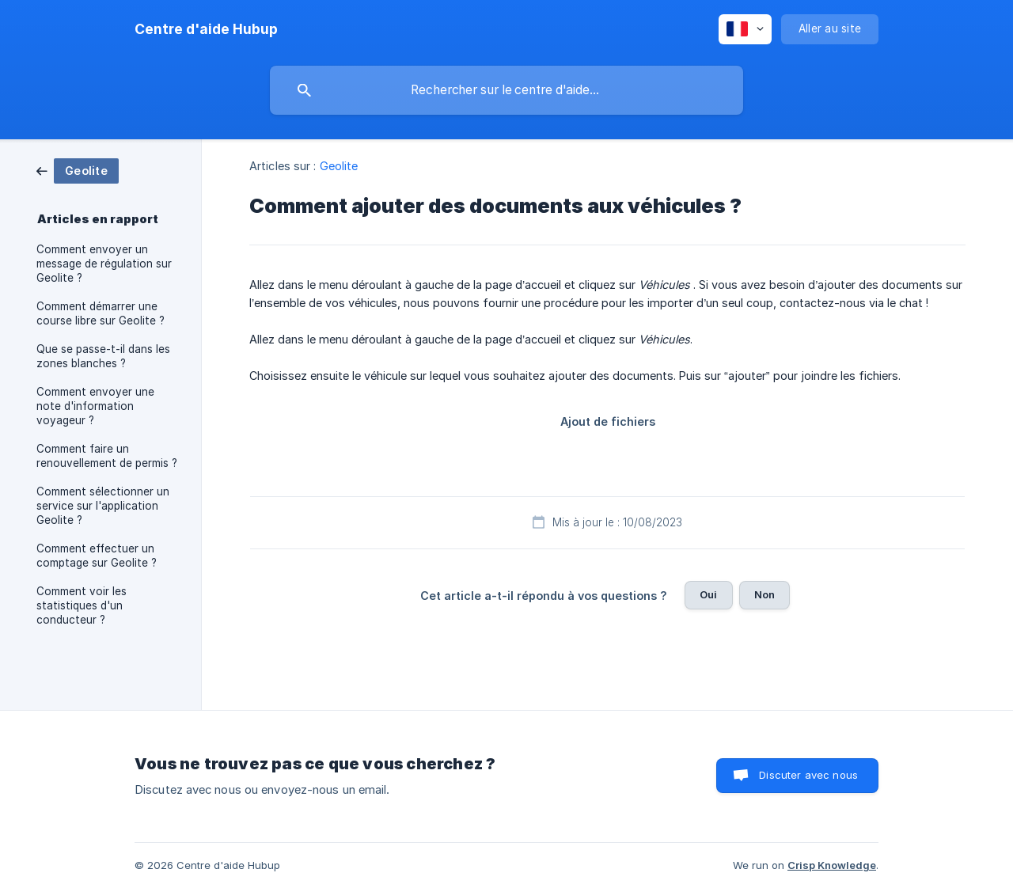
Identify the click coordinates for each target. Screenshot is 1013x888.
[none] (206, 29)
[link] (77, 169)
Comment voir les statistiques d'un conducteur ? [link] (81, 605)
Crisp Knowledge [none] (831, 865)
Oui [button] (708, 594)
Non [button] (764, 594)
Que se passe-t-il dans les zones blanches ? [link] (103, 356)
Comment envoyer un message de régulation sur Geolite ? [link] (104, 263)
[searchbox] (506, 90)
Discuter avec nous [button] (808, 774)
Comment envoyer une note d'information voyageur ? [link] (95, 406)
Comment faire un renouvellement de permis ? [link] (106, 455)
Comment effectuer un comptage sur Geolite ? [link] (96, 555)
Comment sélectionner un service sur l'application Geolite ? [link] (102, 505)
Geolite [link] (339, 166)
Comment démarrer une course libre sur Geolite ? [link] (100, 313)
